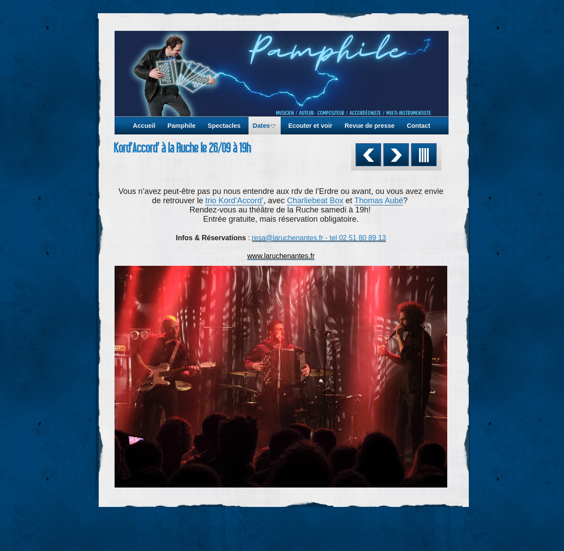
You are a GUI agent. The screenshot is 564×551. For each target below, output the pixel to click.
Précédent (368, 155)
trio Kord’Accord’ (234, 200)
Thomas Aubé (378, 200)
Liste (424, 155)
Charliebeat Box (315, 200)
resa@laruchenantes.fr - (291, 238)
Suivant (396, 155)
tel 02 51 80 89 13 (358, 238)
